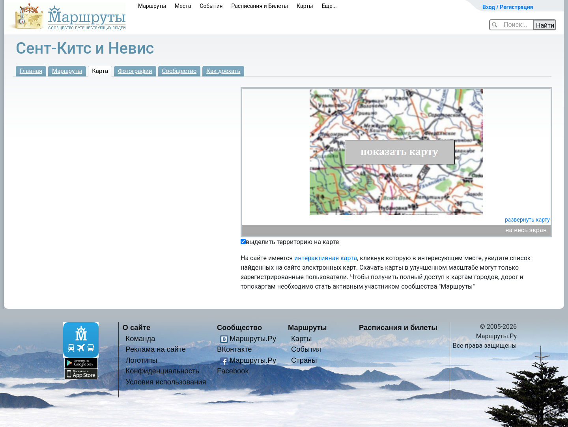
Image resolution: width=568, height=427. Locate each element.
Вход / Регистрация (507, 7)
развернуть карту (527, 219)
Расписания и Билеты (259, 6)
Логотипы (141, 360)
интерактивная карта (325, 258)
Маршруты (152, 6)
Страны (304, 360)
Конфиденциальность (162, 371)
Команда (140, 338)
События (211, 6)
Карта (100, 71)
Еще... (329, 6)
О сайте (137, 327)
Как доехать (223, 71)
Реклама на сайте (155, 349)
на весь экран (526, 230)
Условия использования (165, 382)
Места (183, 6)
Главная (31, 71)
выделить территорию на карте (292, 242)
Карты (305, 6)
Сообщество (179, 71)
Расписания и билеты (398, 327)
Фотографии (135, 71)
